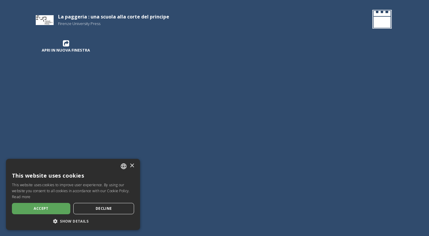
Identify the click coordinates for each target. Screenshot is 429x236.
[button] (73, 221)
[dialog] (73, 194)
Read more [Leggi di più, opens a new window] (21, 196)
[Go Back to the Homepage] (381, 20)
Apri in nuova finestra (66, 46)
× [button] (132, 166)
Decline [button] (104, 208)
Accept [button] (41, 208)
